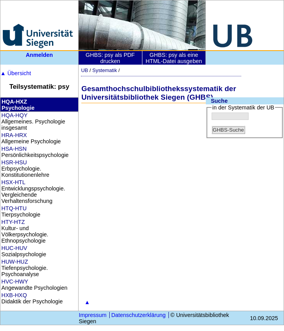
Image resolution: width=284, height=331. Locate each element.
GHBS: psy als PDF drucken (110, 58)
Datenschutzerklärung (138, 315)
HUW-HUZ (15, 262)
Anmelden (39, 55)
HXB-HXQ (14, 295)
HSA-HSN (14, 149)
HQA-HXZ (14, 102)
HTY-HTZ (13, 222)
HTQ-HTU (14, 208)
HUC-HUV (14, 248)
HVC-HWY (15, 281)
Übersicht (15, 73)
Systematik (104, 70)
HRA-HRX (14, 135)
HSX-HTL (14, 182)
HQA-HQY (15, 115)
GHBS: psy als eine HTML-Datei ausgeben (174, 58)
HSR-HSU (14, 162)
